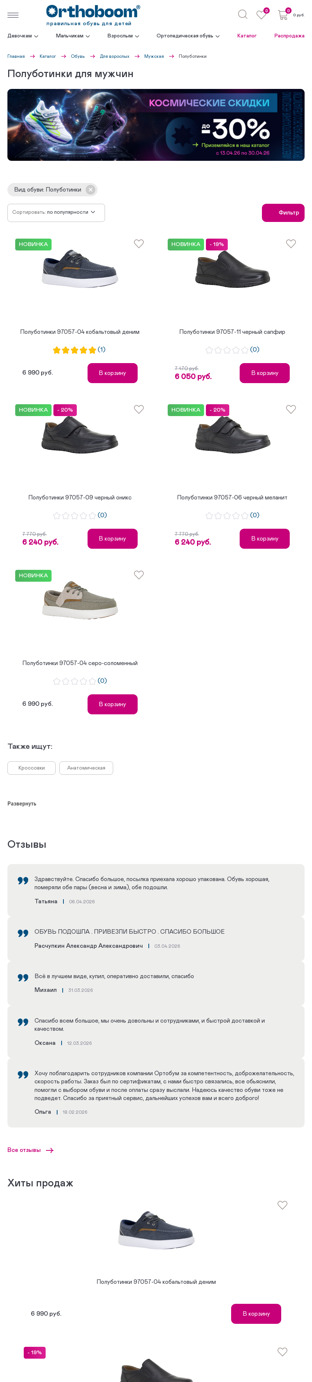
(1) (101, 350)
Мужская (154, 56)
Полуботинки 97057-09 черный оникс (80, 498)
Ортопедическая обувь (185, 36)
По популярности (67, 212)
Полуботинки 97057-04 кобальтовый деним (79, 332)
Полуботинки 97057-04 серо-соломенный (80, 663)
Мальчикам (69, 36)
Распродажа (290, 36)
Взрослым (120, 36)
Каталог (247, 36)
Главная (16, 56)
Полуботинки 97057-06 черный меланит (232, 498)
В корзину (112, 373)
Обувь (78, 56)
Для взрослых (114, 56)
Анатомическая (86, 768)
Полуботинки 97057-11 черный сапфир (232, 332)
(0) (254, 350)
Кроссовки (32, 768)
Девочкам (19, 36)
